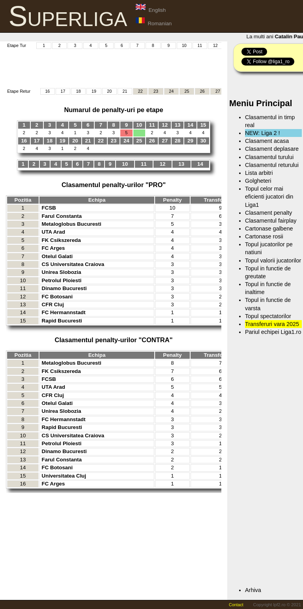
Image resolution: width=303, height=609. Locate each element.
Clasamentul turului (269, 157)
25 (186, 91)
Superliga (68, 16)
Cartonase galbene (269, 228)
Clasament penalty (268, 213)
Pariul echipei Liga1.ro (273, 332)
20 (109, 91)
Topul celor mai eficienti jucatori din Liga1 (269, 197)
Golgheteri (258, 181)
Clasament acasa (267, 141)
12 (215, 45)
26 (202, 91)
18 (78, 91)
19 (94, 91)
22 (140, 91)
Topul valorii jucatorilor (273, 260)
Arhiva (253, 590)
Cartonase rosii (264, 236)
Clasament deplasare (272, 149)
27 (217, 91)
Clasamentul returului (272, 165)
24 (171, 91)
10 (184, 45)
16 (47, 91)
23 (155, 91)
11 (199, 45)
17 (63, 91)
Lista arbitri (259, 173)
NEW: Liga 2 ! (262, 133)
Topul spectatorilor (268, 316)
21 (125, 91)
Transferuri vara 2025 (272, 324)
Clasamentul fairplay (270, 220)
